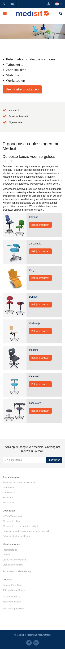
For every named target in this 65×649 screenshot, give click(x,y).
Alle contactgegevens (13, 608)
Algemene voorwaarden (39, 635)
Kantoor (33, 217)
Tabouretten (9, 487)
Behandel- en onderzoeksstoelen (19, 482)
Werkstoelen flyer (11, 521)
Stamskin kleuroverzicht (14, 559)
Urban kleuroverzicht (13, 564)
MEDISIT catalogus (12, 516)
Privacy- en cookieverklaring (17, 571)
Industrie (33, 349)
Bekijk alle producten (22, 89)
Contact (6, 554)
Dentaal (33, 296)
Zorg (31, 270)
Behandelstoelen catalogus (16, 536)
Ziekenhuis (35, 243)
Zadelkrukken (9, 492)
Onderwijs (34, 323)
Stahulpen (8, 497)
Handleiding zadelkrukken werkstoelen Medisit (26, 531)
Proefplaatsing (10, 549)
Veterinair (34, 376)
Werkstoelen (9, 502)
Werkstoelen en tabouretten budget (20, 526)
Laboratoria (35, 403)
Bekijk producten (40, 224)
